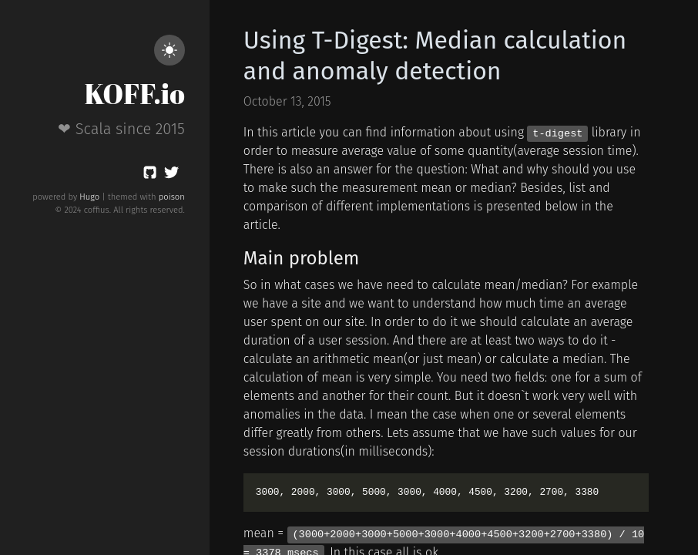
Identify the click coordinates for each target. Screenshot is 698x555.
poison (172, 197)
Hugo (89, 197)
